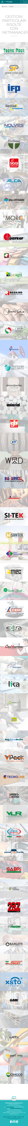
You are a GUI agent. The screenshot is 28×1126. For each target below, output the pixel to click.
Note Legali (21, 1116)
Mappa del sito (7, 1116)
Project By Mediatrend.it (14, 1118)
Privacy (15, 1116)
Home (5, 6)
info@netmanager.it (16, 1108)
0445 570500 (10, 1107)
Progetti (11, 6)
